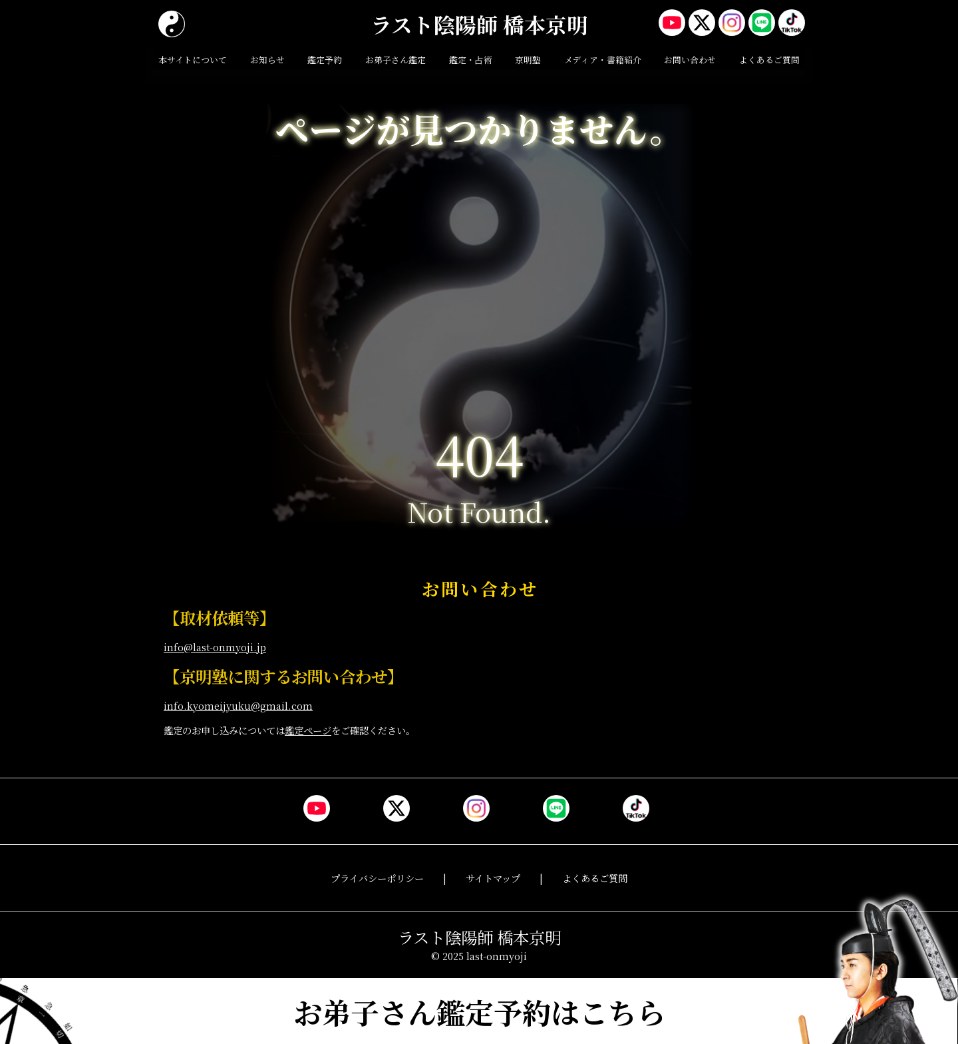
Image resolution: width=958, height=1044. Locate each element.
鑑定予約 (324, 59)
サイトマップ (493, 878)
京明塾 (528, 59)
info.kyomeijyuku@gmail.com (238, 705)
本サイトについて (192, 59)
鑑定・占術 (470, 59)
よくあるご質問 (769, 59)
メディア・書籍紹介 (602, 59)
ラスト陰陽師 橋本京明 (479, 24)
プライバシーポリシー (377, 878)
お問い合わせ (690, 59)
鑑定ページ (308, 730)
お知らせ (267, 59)
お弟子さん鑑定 (395, 59)
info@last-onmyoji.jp (215, 647)
